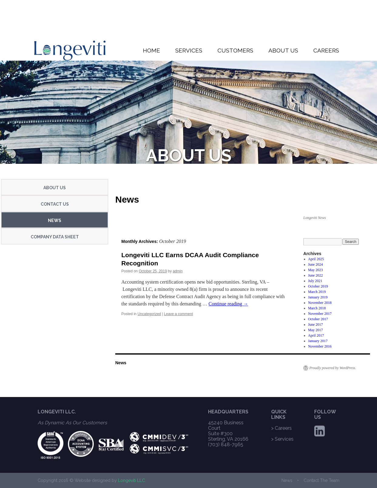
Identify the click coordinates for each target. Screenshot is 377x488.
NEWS (54, 220)
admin (178, 271)
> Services (282, 439)
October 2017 (318, 319)
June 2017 (315, 324)
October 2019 (318, 286)
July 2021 (315, 281)
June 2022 (315, 275)
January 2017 (318, 341)
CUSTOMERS (235, 50)
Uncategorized (149, 314)
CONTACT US (55, 204)
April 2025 (316, 259)
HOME (151, 50)
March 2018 (317, 308)
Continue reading (228, 303)
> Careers (281, 428)
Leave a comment (178, 314)
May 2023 (315, 270)
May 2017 (315, 330)
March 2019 (317, 292)
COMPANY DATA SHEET (55, 236)
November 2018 (320, 303)
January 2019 (318, 297)
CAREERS (326, 50)
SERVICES (188, 50)
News (127, 199)
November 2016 (320, 346)
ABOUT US (283, 50)
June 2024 (315, 264)
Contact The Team (321, 480)
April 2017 (316, 335)
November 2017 (320, 313)
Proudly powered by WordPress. (332, 368)
